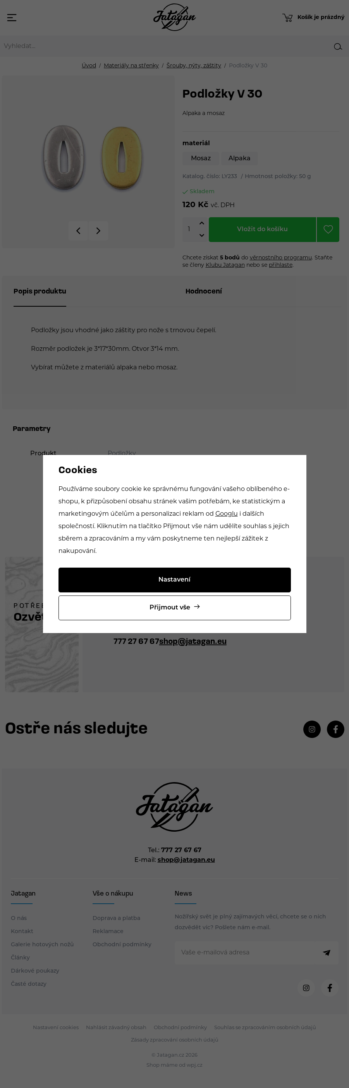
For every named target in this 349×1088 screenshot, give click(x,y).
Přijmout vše (170, 608)
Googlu (226, 514)
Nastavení (174, 580)
